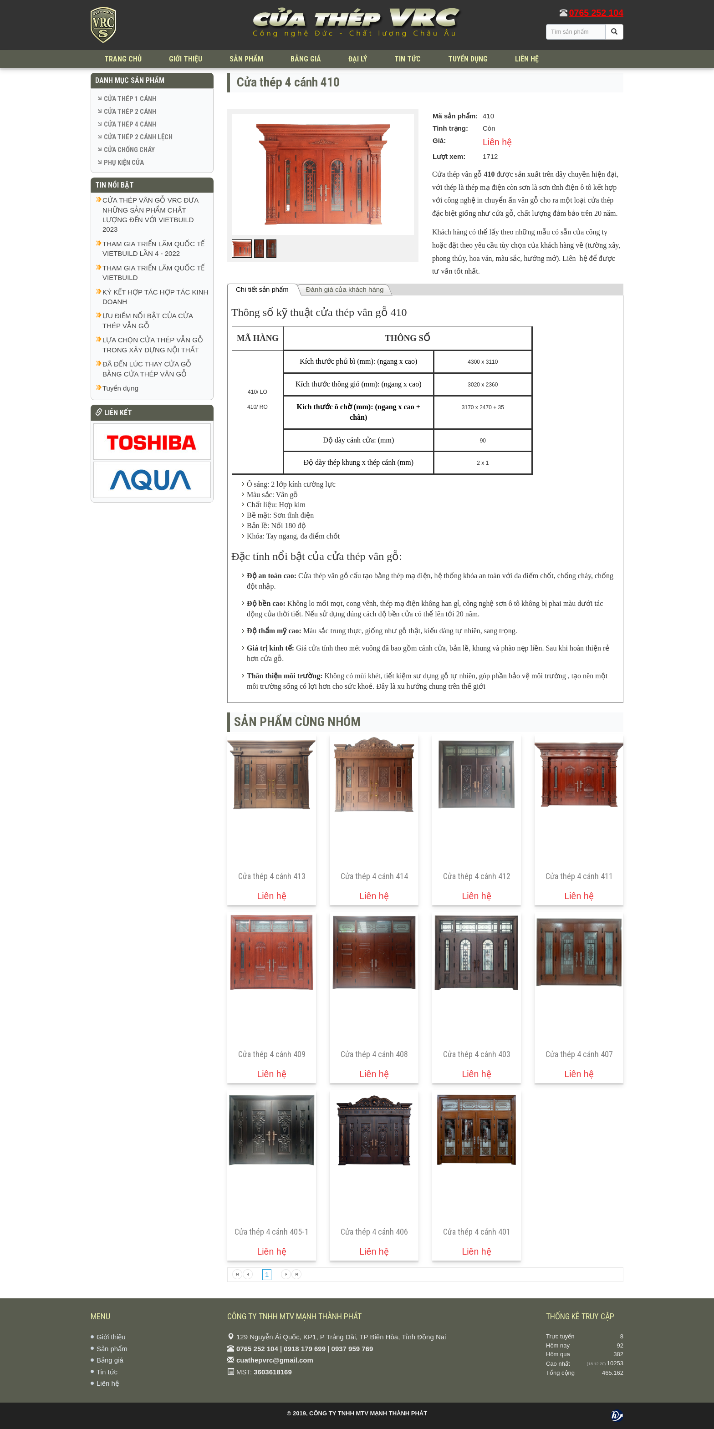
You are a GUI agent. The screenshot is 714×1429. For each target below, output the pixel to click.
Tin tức (107, 1372)
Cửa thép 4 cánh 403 (476, 1054)
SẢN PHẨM (246, 59)
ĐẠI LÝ (357, 59)
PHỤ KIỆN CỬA (124, 162)
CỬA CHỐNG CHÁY (129, 150)
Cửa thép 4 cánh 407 (579, 1054)
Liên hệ (108, 1383)
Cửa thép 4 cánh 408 (374, 1054)
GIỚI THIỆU (185, 59)
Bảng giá (110, 1360)
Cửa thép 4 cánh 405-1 (272, 1231)
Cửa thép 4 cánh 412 (476, 876)
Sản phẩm (112, 1349)
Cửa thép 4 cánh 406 (374, 1231)
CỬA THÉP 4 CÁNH (130, 124)
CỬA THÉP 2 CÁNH (130, 111)
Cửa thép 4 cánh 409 (272, 1054)
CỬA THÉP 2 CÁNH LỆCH (138, 137)
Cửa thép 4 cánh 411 (579, 876)
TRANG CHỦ (123, 59)
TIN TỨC (407, 59)
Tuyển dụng (120, 388)
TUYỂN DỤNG (468, 59)
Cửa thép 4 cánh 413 (272, 876)
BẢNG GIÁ (306, 59)
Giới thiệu (111, 1337)
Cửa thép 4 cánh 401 (476, 1231)
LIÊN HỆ (527, 59)
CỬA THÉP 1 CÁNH (130, 99)
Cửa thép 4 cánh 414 (374, 876)
